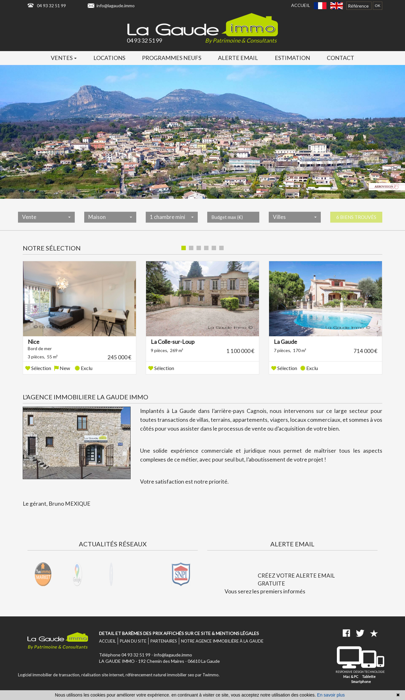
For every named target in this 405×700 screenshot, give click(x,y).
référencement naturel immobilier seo (160, 674)
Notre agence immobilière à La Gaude (222, 641)
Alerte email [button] (238, 57)
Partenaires (163, 641)
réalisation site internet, (103, 674)
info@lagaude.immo (116, 5)
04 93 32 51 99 (51, 5)
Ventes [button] (64, 57)
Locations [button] (109, 57)
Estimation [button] (292, 57)
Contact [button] (340, 57)
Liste (370, 248)
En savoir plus (331, 694)
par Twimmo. (207, 674)
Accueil (300, 5)
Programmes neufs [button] (171, 57)
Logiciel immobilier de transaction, (49, 674)
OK (377, 5)
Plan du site (133, 641)
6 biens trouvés (356, 223)
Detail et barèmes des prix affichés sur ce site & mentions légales (179, 633)
